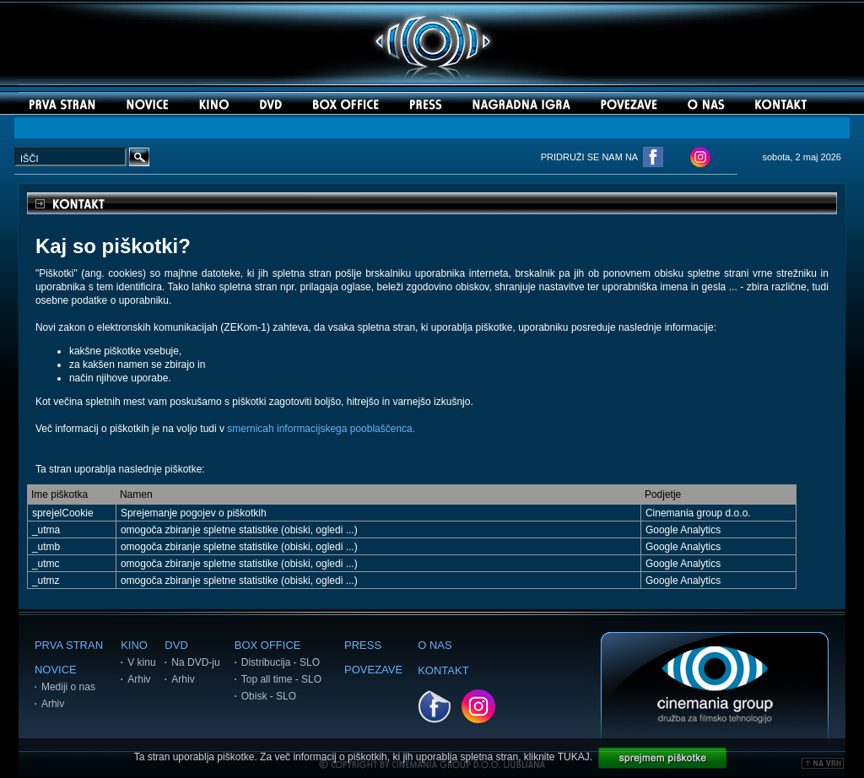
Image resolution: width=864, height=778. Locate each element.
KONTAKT (443, 670)
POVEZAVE (373, 669)
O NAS (434, 645)
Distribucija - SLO (280, 662)
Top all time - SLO (281, 679)
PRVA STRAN (69, 645)
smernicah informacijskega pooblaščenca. (321, 429)
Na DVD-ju (195, 662)
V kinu (141, 662)
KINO (134, 645)
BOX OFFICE (268, 645)
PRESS (362, 645)
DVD (176, 645)
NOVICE (56, 669)
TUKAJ (574, 757)
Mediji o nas (68, 687)
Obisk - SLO (268, 696)
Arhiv (52, 704)
